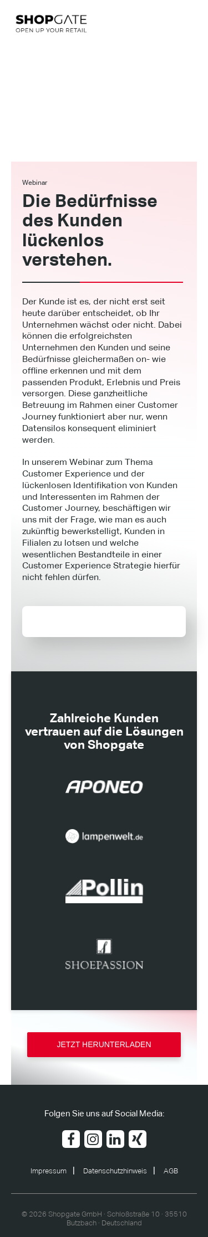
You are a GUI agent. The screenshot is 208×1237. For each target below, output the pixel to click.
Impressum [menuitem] (49, 1171)
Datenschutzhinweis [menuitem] (115, 1171)
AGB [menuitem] (171, 1171)
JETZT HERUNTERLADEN (104, 1044)
